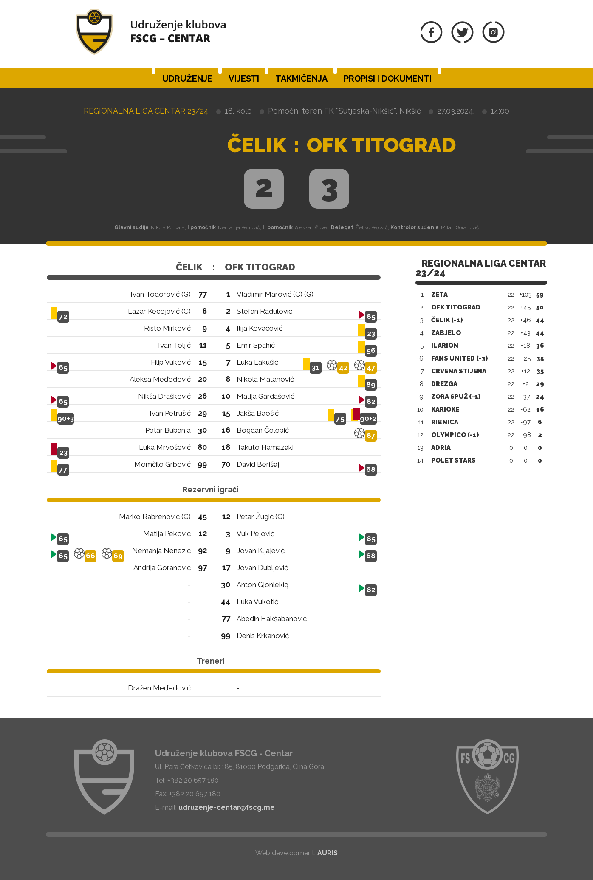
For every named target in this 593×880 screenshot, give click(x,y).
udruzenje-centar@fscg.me (226, 807)
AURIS (327, 853)
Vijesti (244, 79)
